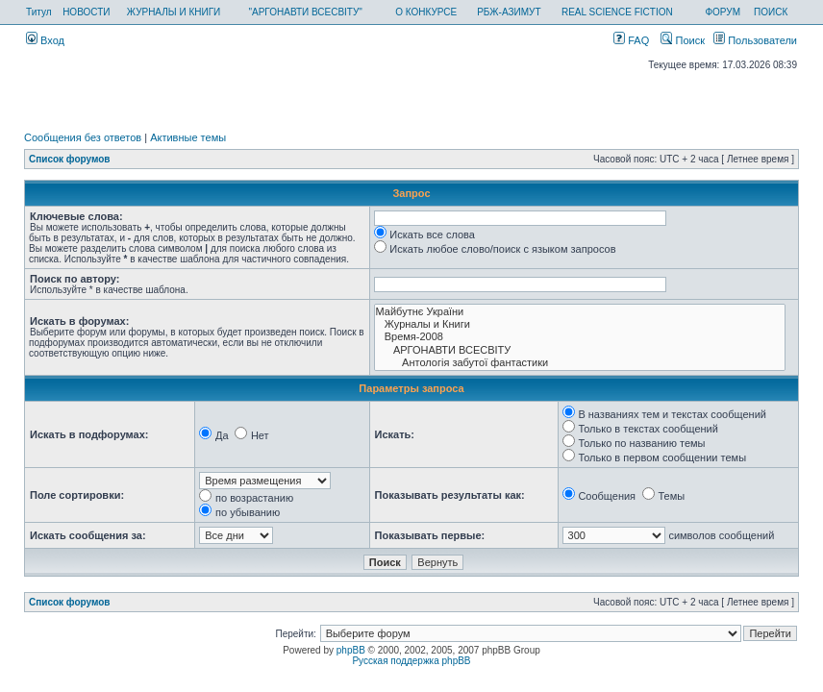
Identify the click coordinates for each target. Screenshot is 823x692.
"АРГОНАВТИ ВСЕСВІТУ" (305, 12)
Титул (39, 12)
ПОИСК (770, 12)
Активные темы (188, 137)
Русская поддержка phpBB (411, 660)
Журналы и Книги (580, 324)
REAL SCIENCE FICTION (617, 12)
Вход (45, 40)
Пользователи (755, 40)
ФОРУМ (722, 12)
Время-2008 (580, 337)
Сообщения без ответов (82, 137)
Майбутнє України (580, 312)
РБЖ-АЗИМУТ (508, 12)
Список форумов (70, 159)
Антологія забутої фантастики (580, 363)
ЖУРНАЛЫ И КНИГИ (174, 12)
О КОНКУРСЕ (426, 12)
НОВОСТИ (86, 12)
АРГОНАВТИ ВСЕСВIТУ (580, 350)
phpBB (351, 650)
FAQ (631, 40)
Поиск (683, 40)
